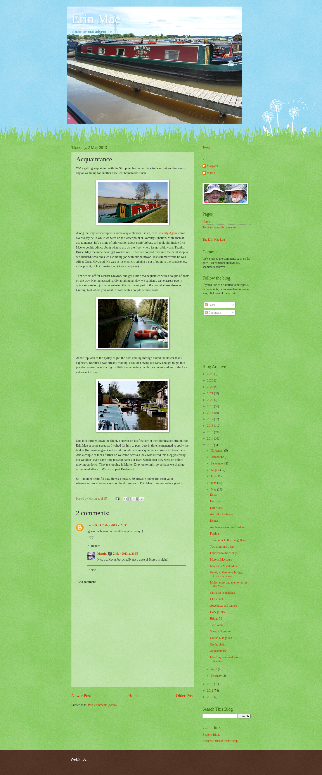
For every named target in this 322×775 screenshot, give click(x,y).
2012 (210, 684)
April (214, 669)
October (216, 457)
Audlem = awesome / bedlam (227, 527)
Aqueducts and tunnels (223, 605)
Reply (90, 537)
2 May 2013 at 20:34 (114, 525)
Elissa (213, 494)
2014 (210, 438)
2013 (210, 445)
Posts (210, 305)
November (217, 450)
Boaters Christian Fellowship (220, 740)
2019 (210, 406)
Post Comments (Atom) (102, 705)
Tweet (206, 147)
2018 (210, 412)
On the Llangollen (221, 638)
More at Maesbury (221, 559)
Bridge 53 (216, 618)
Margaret (212, 166)
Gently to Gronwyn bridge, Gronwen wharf (226, 574)
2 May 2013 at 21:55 (125, 553)
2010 (210, 697)
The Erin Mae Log (214, 239)
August (215, 470)
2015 (210, 432)
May (214, 489)
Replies (95, 545)
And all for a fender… (223, 514)
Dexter (214, 520)
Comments (213, 312)
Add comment (87, 581)
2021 (210, 393)
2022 (210, 386)
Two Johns (216, 625)
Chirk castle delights (222, 592)
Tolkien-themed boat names (219, 227)
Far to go (215, 501)
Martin (102, 553)
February (216, 675)
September (217, 463)
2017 (210, 419)
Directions (216, 507)
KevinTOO (94, 525)
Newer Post (81, 695)
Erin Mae (96, 19)
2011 (210, 690)
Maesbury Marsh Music (224, 566)
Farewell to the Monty (223, 553)
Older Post (185, 695)
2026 (210, 374)
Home (133, 695)
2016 (210, 425)
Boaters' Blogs (211, 734)
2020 (210, 400)
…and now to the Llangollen (227, 540)
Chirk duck (216, 599)
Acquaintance (218, 650)
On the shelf (217, 644)
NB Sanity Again (166, 233)
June (214, 483)
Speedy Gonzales (220, 631)
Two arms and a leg (222, 546)
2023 (210, 380)
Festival (215, 533)
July (213, 476)
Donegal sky (217, 612)
